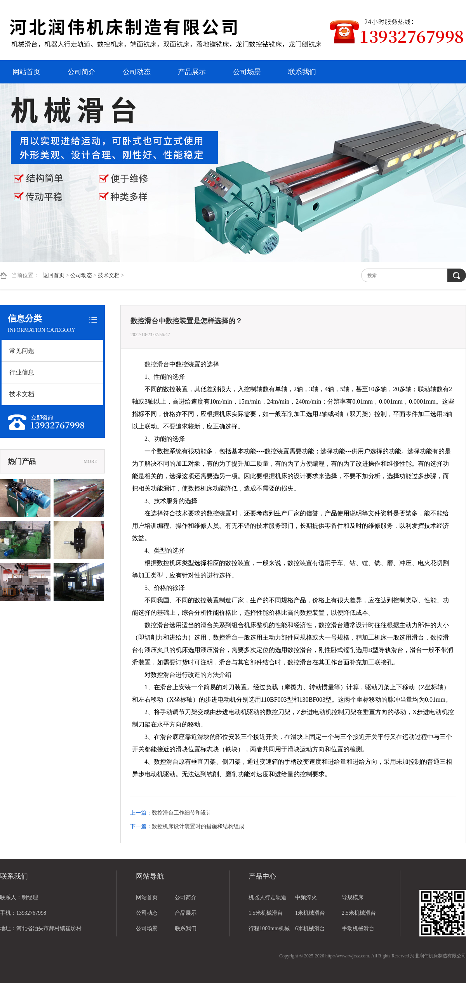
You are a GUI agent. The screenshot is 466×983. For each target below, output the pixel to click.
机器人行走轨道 (268, 897)
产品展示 (192, 72)
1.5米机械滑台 (266, 913)
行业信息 (21, 372)
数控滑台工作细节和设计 (182, 813)
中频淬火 (306, 897)
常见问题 (21, 350)
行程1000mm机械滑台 (269, 931)
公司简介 (82, 72)
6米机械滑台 (310, 928)
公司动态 (137, 72)
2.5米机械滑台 (359, 913)
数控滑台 (156, 364)
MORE (90, 461)
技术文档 (109, 275)
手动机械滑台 (358, 928)
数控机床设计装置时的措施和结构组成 (198, 826)
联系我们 (302, 72)
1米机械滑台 (310, 913)
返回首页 (53, 275)
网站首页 (26, 72)
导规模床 (352, 897)
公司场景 (247, 72)
